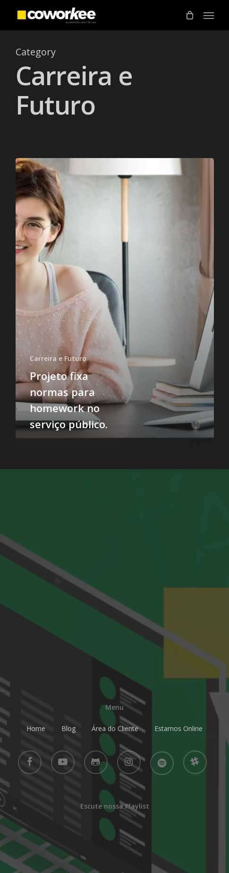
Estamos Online (178, 728)
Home (35, 728)
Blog (68, 728)
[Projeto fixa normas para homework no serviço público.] (115, 302)
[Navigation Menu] (209, 15)
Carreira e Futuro (58, 358)
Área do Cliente (115, 728)
